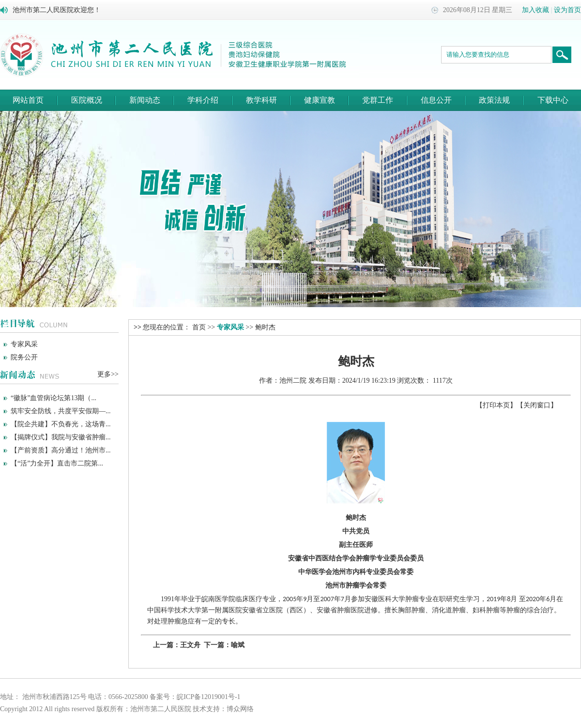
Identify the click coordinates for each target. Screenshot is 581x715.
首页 (199, 327)
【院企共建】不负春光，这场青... (61, 424)
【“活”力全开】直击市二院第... (57, 463)
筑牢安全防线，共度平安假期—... (61, 411)
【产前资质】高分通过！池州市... (61, 450)
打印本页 (496, 405)
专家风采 (24, 344)
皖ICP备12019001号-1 (208, 696)
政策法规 (494, 100)
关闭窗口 (536, 405)
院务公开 (24, 357)
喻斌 (238, 645)
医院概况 (86, 100)
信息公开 (436, 100)
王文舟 (190, 645)
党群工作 (377, 100)
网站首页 (28, 100)
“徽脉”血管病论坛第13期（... (53, 398)
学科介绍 (202, 100)
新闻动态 (144, 100)
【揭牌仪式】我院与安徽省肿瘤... (61, 437)
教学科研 (261, 100)
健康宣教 (319, 100)
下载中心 (552, 100)
